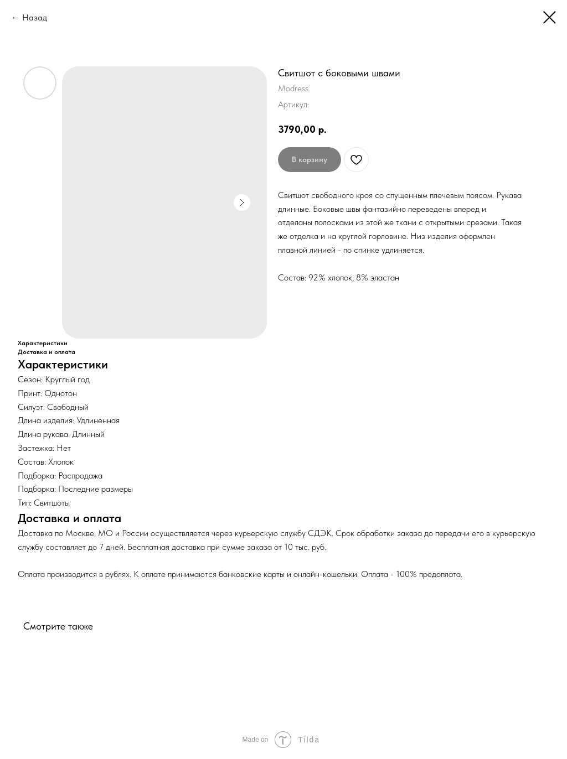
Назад (34, 17)
